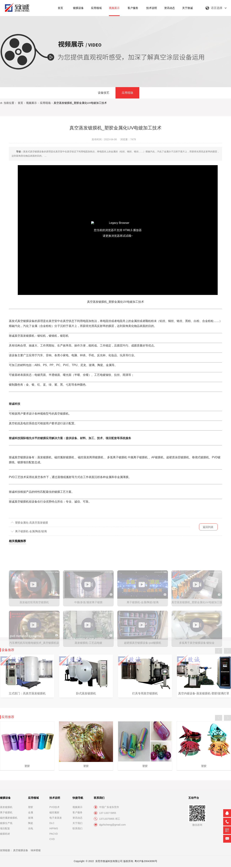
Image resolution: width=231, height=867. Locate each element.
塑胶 (30, 807)
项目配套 (5, 828)
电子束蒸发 (55, 817)
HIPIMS (53, 828)
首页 (60, 7)
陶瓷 (30, 823)
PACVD (53, 833)
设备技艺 (103, 92)
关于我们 (77, 823)
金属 (30, 812)
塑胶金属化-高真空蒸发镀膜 (31, 522)
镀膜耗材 (5, 833)
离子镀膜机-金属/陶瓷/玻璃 (31, 531)
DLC (51, 823)
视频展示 (114, 7)
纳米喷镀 (36, 850)
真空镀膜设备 (20, 850)
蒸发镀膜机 (6, 807)
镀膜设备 (78, 7)
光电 (30, 828)
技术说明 (151, 7)
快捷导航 (77, 797)
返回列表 (208, 527)
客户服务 (133, 7)
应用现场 (127, 92)
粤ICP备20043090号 (146, 861)
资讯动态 (169, 7)
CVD (52, 839)
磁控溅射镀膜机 (8, 817)
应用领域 (96, 7)
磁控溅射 (54, 812)
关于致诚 (187, 7)
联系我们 (77, 828)
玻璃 (30, 817)
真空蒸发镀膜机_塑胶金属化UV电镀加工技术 (80, 102)
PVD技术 (54, 807)
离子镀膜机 (6, 812)
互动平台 (193, 797)
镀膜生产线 (6, 823)
